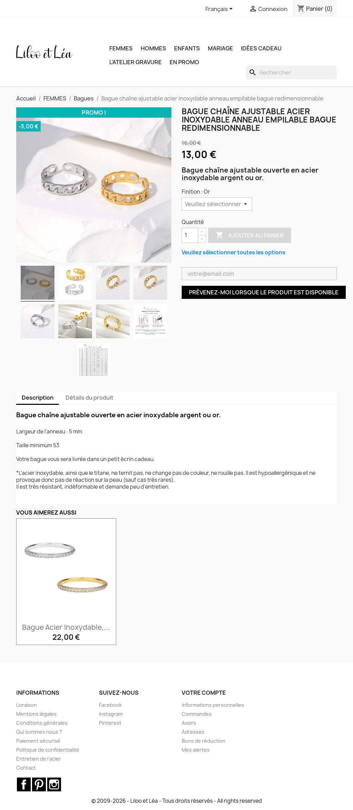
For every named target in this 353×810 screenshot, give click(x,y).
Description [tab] (37, 397)
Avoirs (189, 723)
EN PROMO (184, 62)
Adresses (193, 732)
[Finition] (217, 204)
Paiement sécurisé (38, 741)
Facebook (110, 705)
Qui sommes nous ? (39, 732)
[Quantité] (190, 235)
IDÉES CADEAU (261, 48)
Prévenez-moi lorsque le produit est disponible (264, 292)
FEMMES (121, 48)
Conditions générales (42, 723)
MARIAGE (220, 48)
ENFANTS (187, 48)
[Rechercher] (291, 72)
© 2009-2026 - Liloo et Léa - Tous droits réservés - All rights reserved (176, 800)
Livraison (26, 705)
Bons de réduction (203, 741)
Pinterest (110, 723)
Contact (26, 767)
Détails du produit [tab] (89, 397)
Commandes (197, 714)
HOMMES (153, 48)
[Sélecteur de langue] (220, 9)
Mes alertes (196, 749)
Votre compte (204, 692)
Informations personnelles (213, 705)
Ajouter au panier (249, 235)
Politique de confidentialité (47, 749)
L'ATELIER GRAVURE (135, 62)
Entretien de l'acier (38, 758)
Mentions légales (36, 714)
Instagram (111, 714)
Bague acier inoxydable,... (66, 627)
